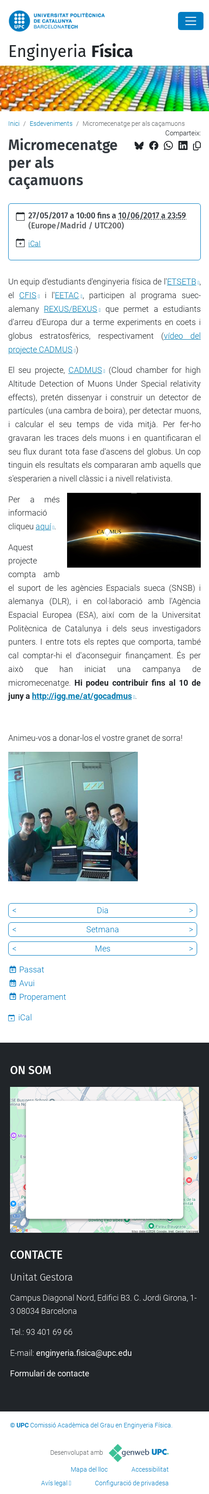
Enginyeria (70, 51)
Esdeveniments (51, 123)
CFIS (28, 295)
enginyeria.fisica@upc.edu (84, 1353)
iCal (34, 243)
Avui (27, 983)
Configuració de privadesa (132, 1483)
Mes (102, 948)
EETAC (67, 295)
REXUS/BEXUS (70, 309)
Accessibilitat (150, 1469)
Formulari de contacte (49, 1373)
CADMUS (85, 370)
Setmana (102, 929)
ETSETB (181, 281)
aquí (43, 526)
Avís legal (54, 1483)
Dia (103, 910)
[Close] (191, 21)
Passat (31, 969)
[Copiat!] (197, 146)
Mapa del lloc (89, 1469)
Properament (42, 997)
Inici (14, 123)
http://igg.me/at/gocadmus (82, 696)
